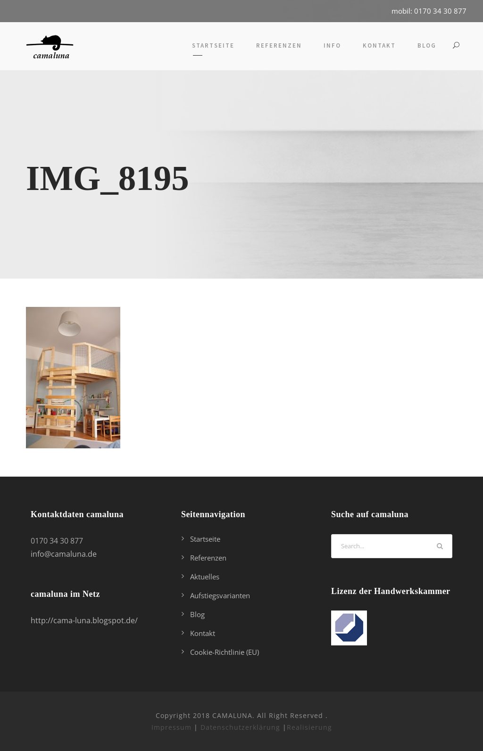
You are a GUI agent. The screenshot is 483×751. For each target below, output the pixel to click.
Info (332, 45)
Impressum (171, 727)
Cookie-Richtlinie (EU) (224, 652)
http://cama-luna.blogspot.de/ (84, 620)
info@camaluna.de (64, 554)
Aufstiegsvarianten (220, 595)
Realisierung (309, 727)
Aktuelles (204, 576)
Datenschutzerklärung (240, 727)
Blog (426, 45)
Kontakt (379, 45)
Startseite (213, 45)
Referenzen (279, 45)
